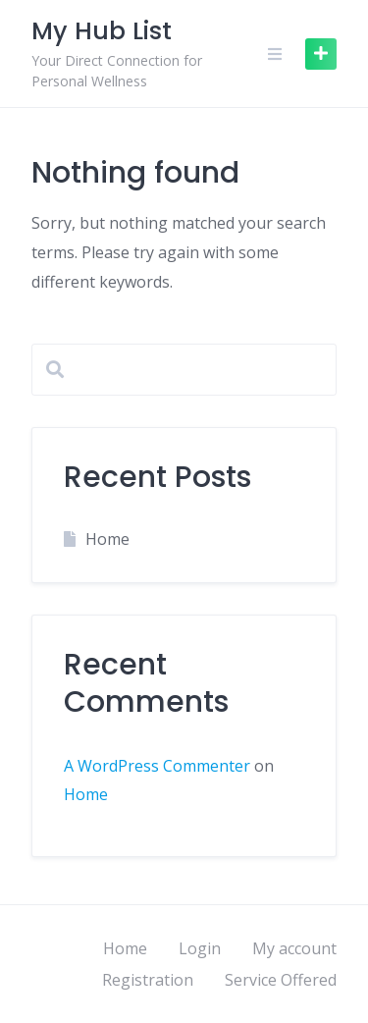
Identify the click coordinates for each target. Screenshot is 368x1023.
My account (294, 948)
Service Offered (281, 980)
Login (200, 948)
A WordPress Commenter (157, 766)
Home (107, 539)
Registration (147, 980)
